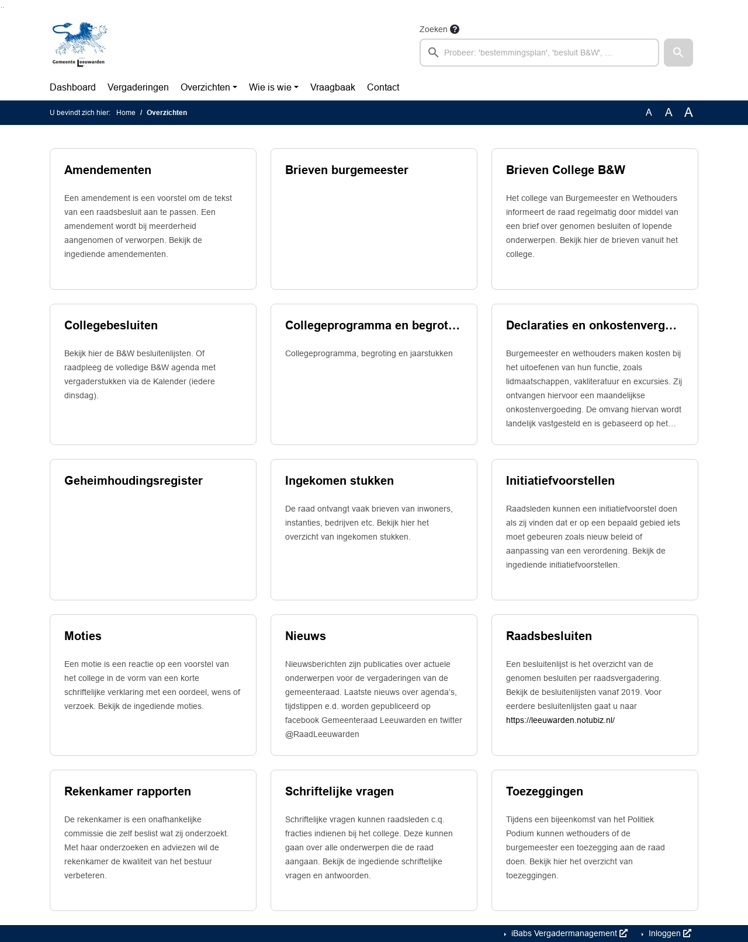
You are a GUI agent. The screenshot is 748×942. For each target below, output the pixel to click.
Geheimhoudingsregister (133, 480)
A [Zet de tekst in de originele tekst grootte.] (649, 112)
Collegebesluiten (111, 325)
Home (126, 113)
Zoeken (434, 29)
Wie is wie (270, 87)
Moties (83, 636)
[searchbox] (539, 53)
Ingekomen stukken (339, 480)
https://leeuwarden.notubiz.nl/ (560, 720)
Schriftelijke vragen (339, 791)
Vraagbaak (332, 87)
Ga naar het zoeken (1, 7)
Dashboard (73, 87)
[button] (678, 53)
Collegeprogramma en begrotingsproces (374, 325)
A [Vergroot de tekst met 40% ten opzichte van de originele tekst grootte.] (688, 113)
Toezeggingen (544, 791)
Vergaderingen (138, 87)
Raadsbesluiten (549, 636)
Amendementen (107, 170)
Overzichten (205, 87)
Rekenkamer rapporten (127, 791)
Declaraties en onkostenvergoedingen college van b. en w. (595, 325)
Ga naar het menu (3, 7)
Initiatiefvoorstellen (560, 480)
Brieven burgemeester (346, 170)
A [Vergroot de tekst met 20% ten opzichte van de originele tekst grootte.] (669, 112)
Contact (383, 87)
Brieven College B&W (565, 170)
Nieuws (305, 636)
